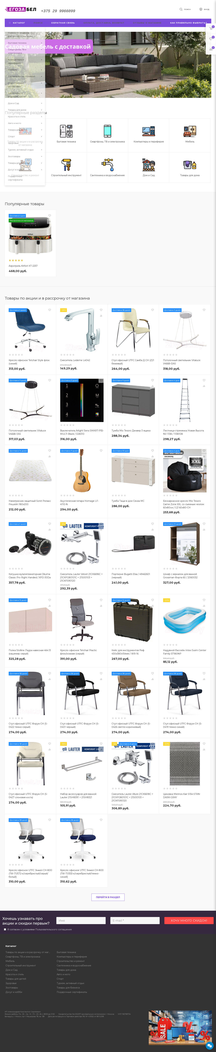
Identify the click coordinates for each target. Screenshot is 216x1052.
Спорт (60, 978)
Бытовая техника (66, 952)
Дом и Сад (12, 970)
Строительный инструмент (21, 965)
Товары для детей (16, 978)
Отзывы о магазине (147, 22)
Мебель (10, 961)
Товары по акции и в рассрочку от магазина (29, 952)
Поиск (38, 22)
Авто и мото (63, 974)
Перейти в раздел (108, 897)
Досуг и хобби (14, 992)
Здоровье (11, 983)
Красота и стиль (15, 974)
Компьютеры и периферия (72, 956)
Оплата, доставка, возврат (103, 22)
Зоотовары (12, 987)
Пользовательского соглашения (53, 929)
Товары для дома (66, 970)
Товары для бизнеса (68, 987)
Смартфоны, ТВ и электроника (23, 956)
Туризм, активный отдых (70, 983)
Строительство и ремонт (71, 961)
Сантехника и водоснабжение (74, 965)
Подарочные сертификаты (72, 992)
